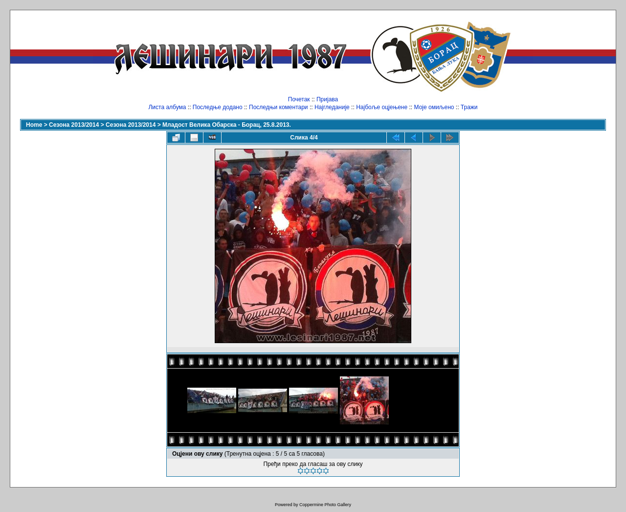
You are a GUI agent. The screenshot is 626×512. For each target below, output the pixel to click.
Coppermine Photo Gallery (325, 504)
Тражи (469, 107)
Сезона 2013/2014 (74, 124)
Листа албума (167, 107)
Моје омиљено (434, 107)
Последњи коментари (278, 107)
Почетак (299, 99)
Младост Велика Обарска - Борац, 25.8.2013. (226, 124)
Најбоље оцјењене (381, 107)
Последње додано (218, 107)
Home (34, 124)
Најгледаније (332, 107)
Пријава (327, 99)
